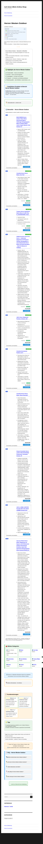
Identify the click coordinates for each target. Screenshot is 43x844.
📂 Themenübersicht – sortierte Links (14, 102)
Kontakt (11, 807)
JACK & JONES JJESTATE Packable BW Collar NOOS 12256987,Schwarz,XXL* (22, 509)
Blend (22, 650)
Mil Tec (34, 664)
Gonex (9, 664)
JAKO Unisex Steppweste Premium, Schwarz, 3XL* (22, 318)
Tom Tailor (35, 650)
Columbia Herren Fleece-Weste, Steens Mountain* (22, 394)
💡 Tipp (7, 37)
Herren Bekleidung (8, 12)
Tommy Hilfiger (36, 659)
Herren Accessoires (8, 15)
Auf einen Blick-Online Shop (15, 7)
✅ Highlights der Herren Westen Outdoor (12, 30)
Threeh (22, 664)
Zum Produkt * (27, 205)
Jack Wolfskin (24, 659)
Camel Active (11, 659)
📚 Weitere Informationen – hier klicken (15, 683)
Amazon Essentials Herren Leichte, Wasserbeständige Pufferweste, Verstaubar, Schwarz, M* (22, 454)
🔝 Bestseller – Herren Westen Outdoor (12, 33)
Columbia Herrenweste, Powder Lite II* (21, 352)
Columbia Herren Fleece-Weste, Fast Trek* (22, 174)
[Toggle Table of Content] (24, 29)
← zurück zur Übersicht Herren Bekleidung (18, 785)
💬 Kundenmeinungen (9, 36)
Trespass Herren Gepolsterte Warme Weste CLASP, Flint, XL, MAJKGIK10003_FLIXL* (23, 213)
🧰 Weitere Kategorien (9, 34)
